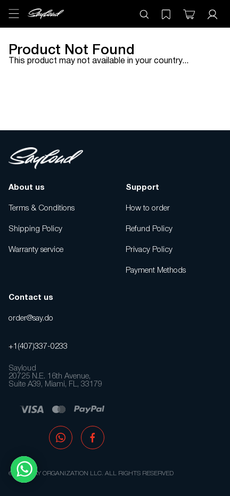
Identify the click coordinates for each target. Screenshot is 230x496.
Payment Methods (156, 270)
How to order (148, 208)
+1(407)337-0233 (38, 346)
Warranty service (36, 250)
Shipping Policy (35, 229)
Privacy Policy (149, 250)
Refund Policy (149, 229)
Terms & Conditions (42, 208)
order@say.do (31, 318)
